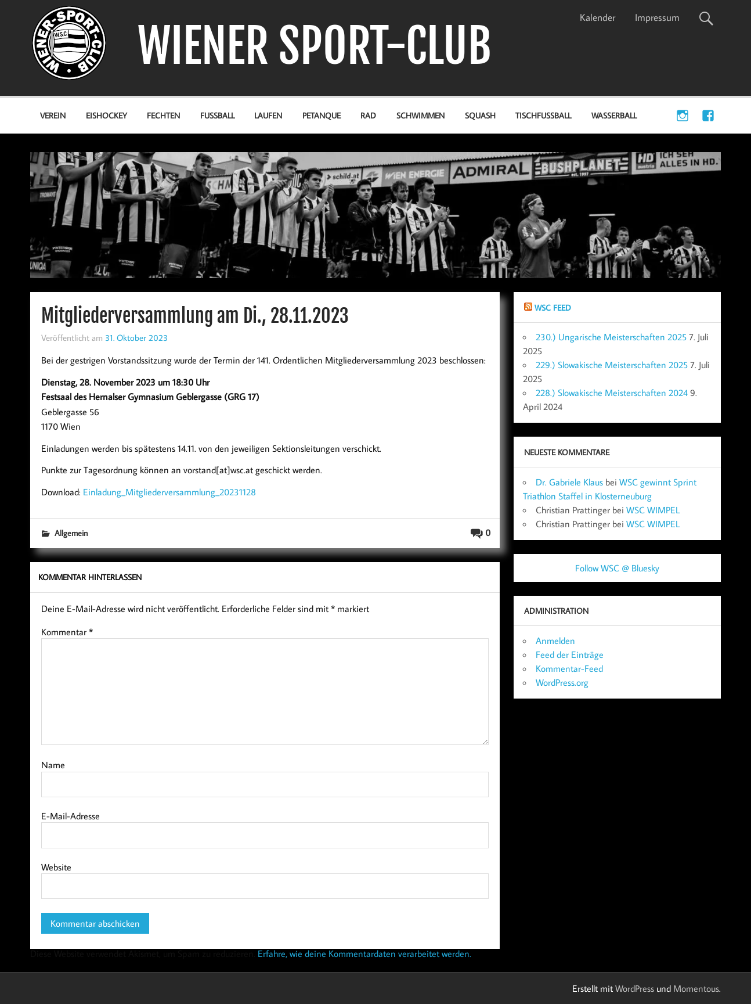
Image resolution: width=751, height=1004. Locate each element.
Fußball (217, 115)
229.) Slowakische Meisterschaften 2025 (612, 364)
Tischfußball (543, 115)
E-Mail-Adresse (70, 816)
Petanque (321, 115)
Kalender (597, 17)
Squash (480, 115)
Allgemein (71, 532)
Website (56, 867)
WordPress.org (562, 682)
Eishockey (106, 115)
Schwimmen (420, 115)
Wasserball (614, 115)
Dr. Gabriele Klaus (569, 482)
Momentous (696, 988)
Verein (53, 115)
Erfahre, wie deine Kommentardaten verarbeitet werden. (364, 953)
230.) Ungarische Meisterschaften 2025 (611, 337)
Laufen (268, 115)
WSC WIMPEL (653, 510)
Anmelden (555, 640)
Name (53, 764)
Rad (368, 115)
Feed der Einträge (570, 654)
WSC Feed (553, 307)
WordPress (634, 988)
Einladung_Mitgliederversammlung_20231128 (169, 492)
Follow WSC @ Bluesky (617, 568)
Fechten (163, 115)
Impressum (657, 17)
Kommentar (67, 631)
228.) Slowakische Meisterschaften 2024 (612, 392)
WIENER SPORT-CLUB (315, 46)
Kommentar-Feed (569, 668)
